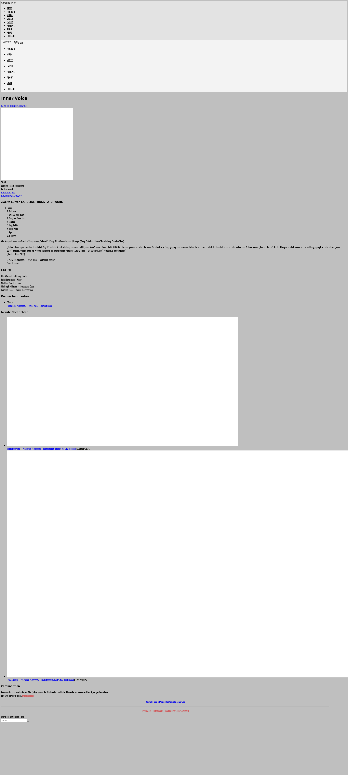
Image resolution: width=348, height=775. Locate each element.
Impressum (146, 711)
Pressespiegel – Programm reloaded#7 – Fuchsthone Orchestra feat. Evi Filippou (40, 680)
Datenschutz (158, 711)
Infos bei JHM (8, 192)
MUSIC (10, 15)
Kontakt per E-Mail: (165, 702)
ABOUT (10, 29)
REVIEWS (11, 25)
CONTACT (11, 36)
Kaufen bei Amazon (11, 195)
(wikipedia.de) (28, 695)
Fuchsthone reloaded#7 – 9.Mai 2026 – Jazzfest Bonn (29, 306)
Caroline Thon (8, 2)
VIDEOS (10, 18)
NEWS (9, 32)
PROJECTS (11, 12)
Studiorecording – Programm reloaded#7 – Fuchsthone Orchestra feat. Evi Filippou (41, 448)
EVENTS (10, 22)
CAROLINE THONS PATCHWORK (14, 106)
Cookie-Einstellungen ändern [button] (177, 711)
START (9, 8)
